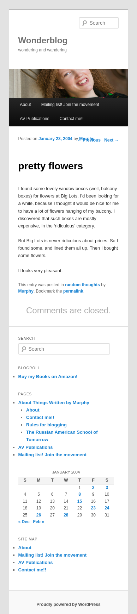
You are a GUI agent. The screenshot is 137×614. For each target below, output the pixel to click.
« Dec (24, 521)
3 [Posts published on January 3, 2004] (107, 487)
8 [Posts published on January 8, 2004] (79, 494)
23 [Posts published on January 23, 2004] (93, 508)
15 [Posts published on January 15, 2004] (79, 501)
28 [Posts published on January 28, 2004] (66, 515)
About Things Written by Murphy (53, 402)
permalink (73, 291)
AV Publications (34, 118)
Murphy (86, 138)
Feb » (38, 521)
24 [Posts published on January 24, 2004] (107, 508)
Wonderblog (43, 40)
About (25, 104)
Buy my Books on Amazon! (48, 376)
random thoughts (82, 284)
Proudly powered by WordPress (68, 604)
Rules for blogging (46, 424)
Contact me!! (72, 118)
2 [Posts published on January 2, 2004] (93, 487)
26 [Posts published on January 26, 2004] (38, 515)
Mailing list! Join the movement (70, 104)
